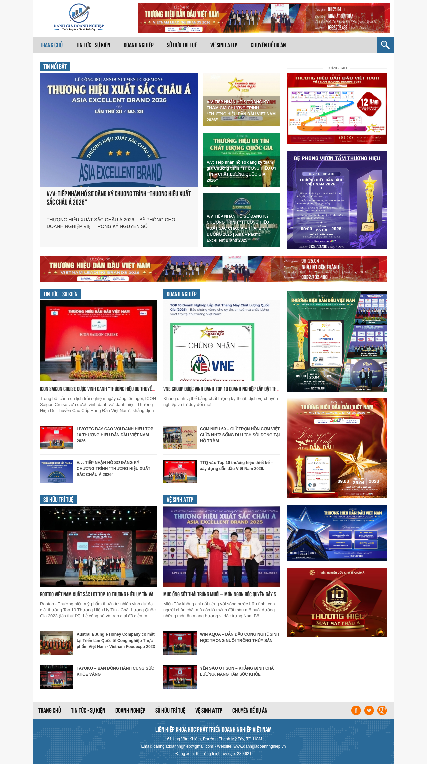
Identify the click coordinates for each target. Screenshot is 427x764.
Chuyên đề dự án (268, 45)
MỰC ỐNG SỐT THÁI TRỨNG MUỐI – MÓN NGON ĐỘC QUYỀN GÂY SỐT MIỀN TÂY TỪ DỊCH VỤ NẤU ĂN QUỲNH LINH (259, 594)
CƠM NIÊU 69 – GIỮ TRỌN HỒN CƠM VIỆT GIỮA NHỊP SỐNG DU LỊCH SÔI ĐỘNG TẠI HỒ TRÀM (240, 435)
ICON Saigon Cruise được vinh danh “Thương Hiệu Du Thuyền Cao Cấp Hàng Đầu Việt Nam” (125, 389)
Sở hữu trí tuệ (182, 45)
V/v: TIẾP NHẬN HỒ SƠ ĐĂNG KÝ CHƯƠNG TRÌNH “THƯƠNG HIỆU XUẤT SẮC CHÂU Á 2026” (113, 468)
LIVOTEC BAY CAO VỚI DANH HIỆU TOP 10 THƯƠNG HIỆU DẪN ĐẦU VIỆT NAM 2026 (115, 435)
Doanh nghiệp (139, 45)
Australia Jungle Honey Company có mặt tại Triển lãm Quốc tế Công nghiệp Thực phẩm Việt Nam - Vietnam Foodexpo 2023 (116, 640)
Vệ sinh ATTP (223, 45)
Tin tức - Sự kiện (93, 45)
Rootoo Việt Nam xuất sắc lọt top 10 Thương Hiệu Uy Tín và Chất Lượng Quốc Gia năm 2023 (126, 594)
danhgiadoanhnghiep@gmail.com (183, 746)
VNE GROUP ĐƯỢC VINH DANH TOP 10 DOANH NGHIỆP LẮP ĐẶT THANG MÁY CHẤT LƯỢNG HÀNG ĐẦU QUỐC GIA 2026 (262, 389)
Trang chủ (51, 45)
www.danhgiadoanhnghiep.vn (260, 746)
